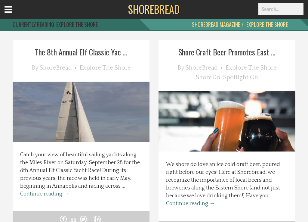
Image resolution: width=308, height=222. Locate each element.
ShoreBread (56, 67)
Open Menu (16, 15)
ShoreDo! (209, 77)
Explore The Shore (267, 24)
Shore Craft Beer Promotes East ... (227, 52)
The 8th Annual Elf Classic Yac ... (81, 52)
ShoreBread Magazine (216, 24)
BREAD (154, 9)
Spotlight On (240, 77)
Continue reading (44, 194)
